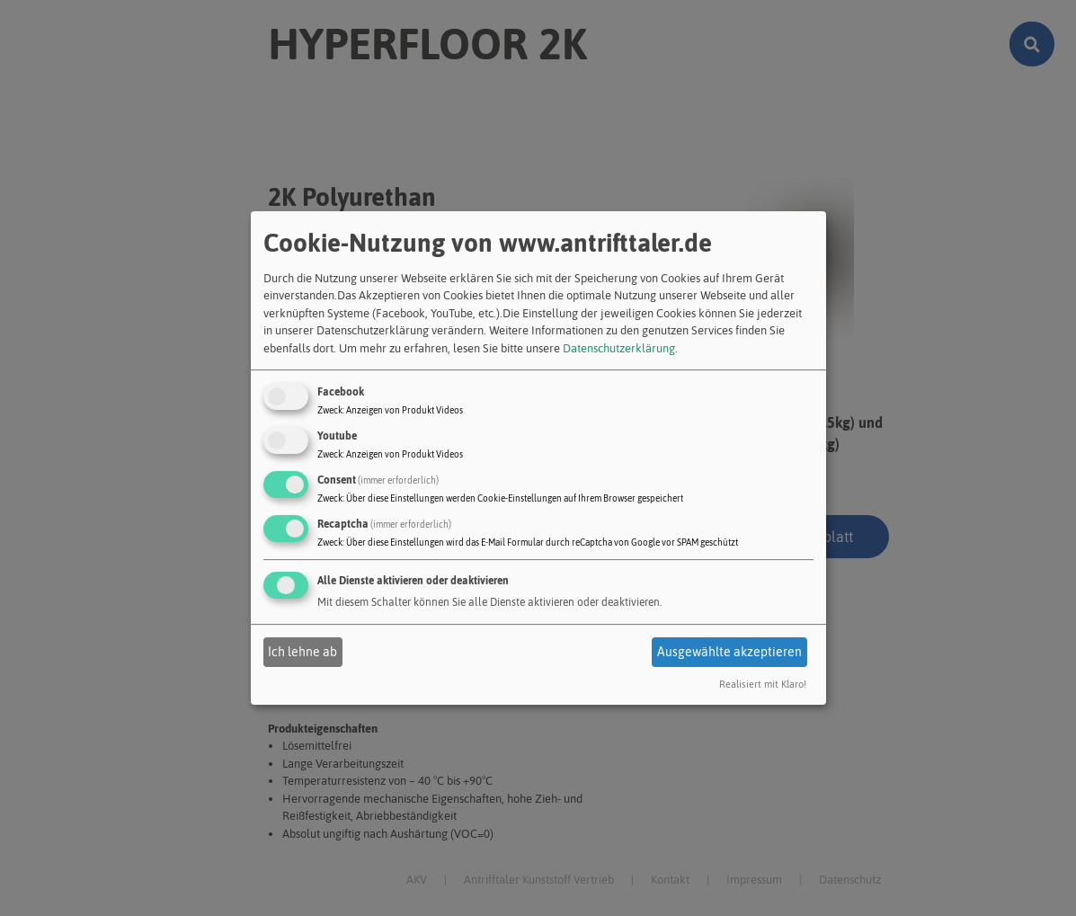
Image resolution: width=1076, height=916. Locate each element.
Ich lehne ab (302, 652)
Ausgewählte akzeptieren (729, 652)
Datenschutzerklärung (619, 348)
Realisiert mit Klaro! (762, 685)
